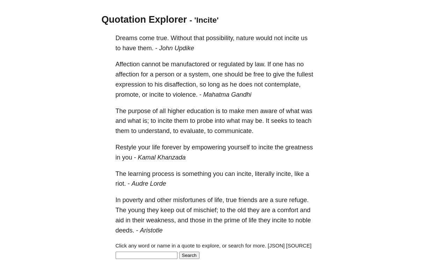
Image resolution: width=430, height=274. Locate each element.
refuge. (299, 200)
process (163, 173)
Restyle (126, 147)
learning (139, 173)
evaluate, (193, 130)
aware (268, 111)
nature (245, 38)
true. (162, 38)
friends (248, 200)
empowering (209, 147)
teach (304, 120)
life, (219, 200)
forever (172, 147)
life (156, 147)
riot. (121, 183)
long (214, 84)
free (258, 74)
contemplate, (282, 84)
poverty (133, 200)
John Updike (176, 48)
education (200, 111)
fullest (305, 74)
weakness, (161, 220)
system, (199, 74)
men (252, 111)
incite (291, 38)
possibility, (220, 38)
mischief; (206, 210)
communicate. (234, 130)
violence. (185, 94)
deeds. (125, 230)
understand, (155, 130)
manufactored (190, 64)
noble (303, 220)
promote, (128, 94)
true (231, 200)
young (136, 210)
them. (146, 48)
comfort (287, 210)
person (164, 74)
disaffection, (181, 84)
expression (131, 84)
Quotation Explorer (144, 19)
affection (127, 74)
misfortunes (189, 200)
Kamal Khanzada (162, 157)
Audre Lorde (149, 183)
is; (146, 120)
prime (232, 220)
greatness (299, 147)
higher (176, 111)
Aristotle (151, 230)
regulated (231, 64)
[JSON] (276, 246)
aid (120, 220)
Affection (128, 64)
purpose (139, 111)
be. (259, 120)
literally (265, 173)
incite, (245, 173)
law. (260, 64)
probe (205, 120)
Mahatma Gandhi (227, 94)
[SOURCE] (299, 246)
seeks (279, 120)
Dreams (127, 38)
